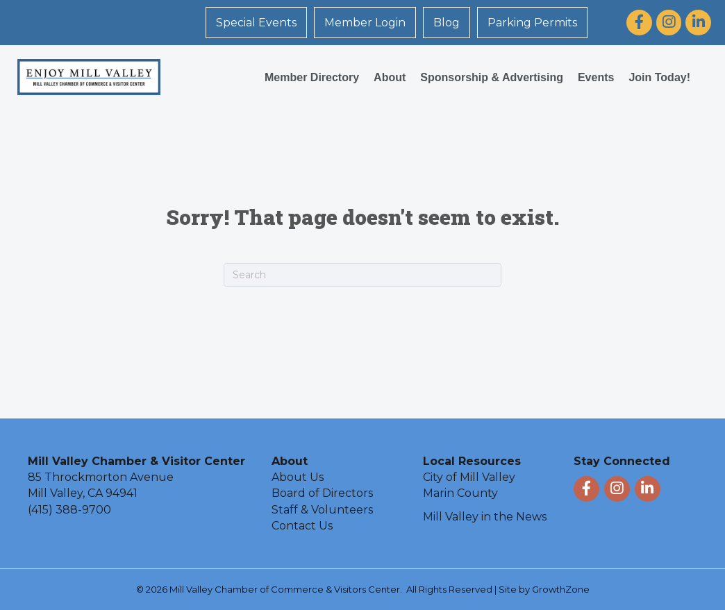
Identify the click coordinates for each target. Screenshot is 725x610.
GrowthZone (561, 589)
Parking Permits (532, 22)
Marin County (460, 493)
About (390, 77)
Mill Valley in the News (485, 516)
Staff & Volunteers (322, 509)
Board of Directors (322, 493)
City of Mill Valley (469, 477)
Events (596, 77)
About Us (298, 477)
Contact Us (302, 525)
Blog (446, 22)
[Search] (362, 275)
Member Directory (312, 77)
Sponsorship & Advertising (491, 77)
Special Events (256, 22)
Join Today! (659, 77)
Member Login (365, 22)
